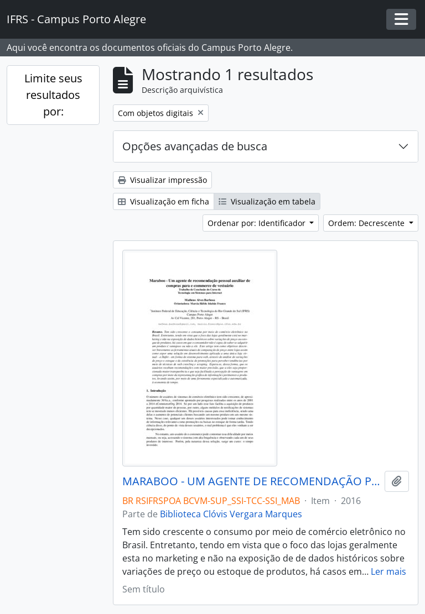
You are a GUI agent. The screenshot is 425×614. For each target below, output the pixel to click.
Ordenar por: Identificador (258, 223)
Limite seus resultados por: (53, 95)
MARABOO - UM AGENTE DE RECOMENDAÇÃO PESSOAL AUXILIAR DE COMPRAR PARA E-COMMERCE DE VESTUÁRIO (251, 481)
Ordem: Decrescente (367, 223)
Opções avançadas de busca (194, 146)
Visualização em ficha (163, 201)
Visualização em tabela (267, 201)
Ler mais (388, 571)
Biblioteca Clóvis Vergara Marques (231, 514)
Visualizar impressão (162, 180)
